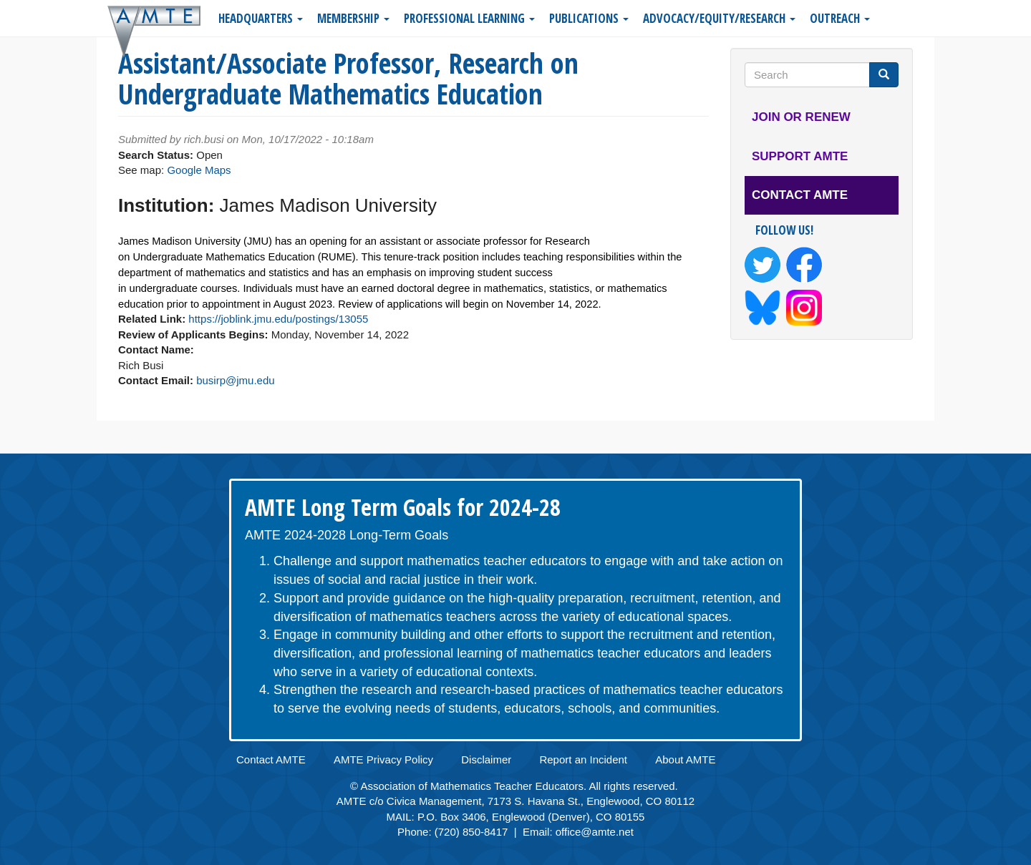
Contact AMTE (800, 195)
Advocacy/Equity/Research (719, 18)
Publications (589, 18)
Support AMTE (800, 156)
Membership (353, 18)
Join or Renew (801, 117)
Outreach (840, 18)
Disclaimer (486, 759)
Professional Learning (469, 18)
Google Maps (199, 170)
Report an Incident (583, 759)
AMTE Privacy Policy (383, 759)
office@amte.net (595, 832)
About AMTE (685, 759)
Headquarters (260, 18)
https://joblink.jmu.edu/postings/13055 (278, 319)
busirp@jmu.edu (235, 380)
